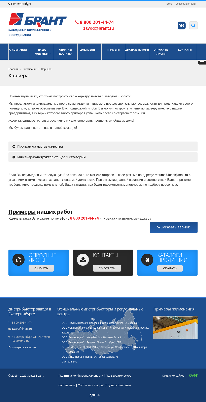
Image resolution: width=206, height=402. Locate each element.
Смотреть (107, 268)
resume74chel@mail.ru (171, 175)
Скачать (41, 268)
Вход (169, 3)
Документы (89, 52)
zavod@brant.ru (22, 328)
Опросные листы (161, 52)
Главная (13, 69)
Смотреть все (69, 361)
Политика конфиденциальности (81, 375)
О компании (19, 52)
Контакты (185, 52)
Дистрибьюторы (137, 52)
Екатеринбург (19, 4)
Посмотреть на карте (22, 347)
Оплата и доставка (66, 52)
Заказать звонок (173, 227)
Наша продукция (42, 52)
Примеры (113, 52)
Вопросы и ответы (186, 3)
